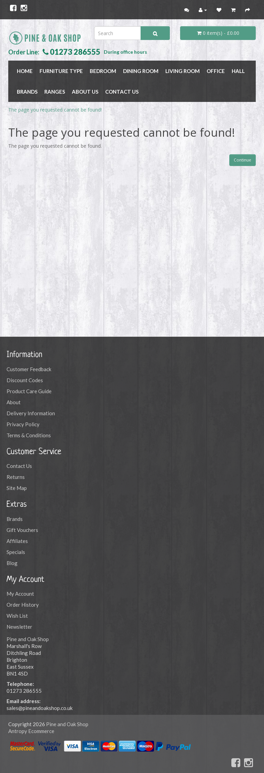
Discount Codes (25, 380)
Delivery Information (31, 413)
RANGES (54, 91)
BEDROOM (103, 71)
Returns (16, 477)
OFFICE (216, 71)
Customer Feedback (29, 369)
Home (25, 71)
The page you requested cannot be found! (55, 109)
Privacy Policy (23, 424)
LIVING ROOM (182, 71)
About (14, 402)
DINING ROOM (140, 71)
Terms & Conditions (29, 435)
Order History (23, 605)
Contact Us (122, 91)
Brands (15, 519)
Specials (16, 552)
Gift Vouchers (22, 530)
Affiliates (17, 541)
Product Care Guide (29, 391)
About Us (85, 91)
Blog (12, 563)
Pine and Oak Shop (28, 639)
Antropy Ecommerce (31, 731)
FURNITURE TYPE (61, 71)
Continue (242, 160)
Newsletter (19, 627)
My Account (20, 594)
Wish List (17, 616)
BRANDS (27, 91)
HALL (238, 71)
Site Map (17, 488)
